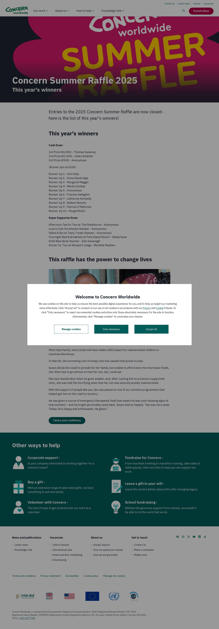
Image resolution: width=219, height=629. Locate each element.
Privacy (147, 308)
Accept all (151, 329)
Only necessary (111, 329)
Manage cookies (71, 329)
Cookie (159, 308)
